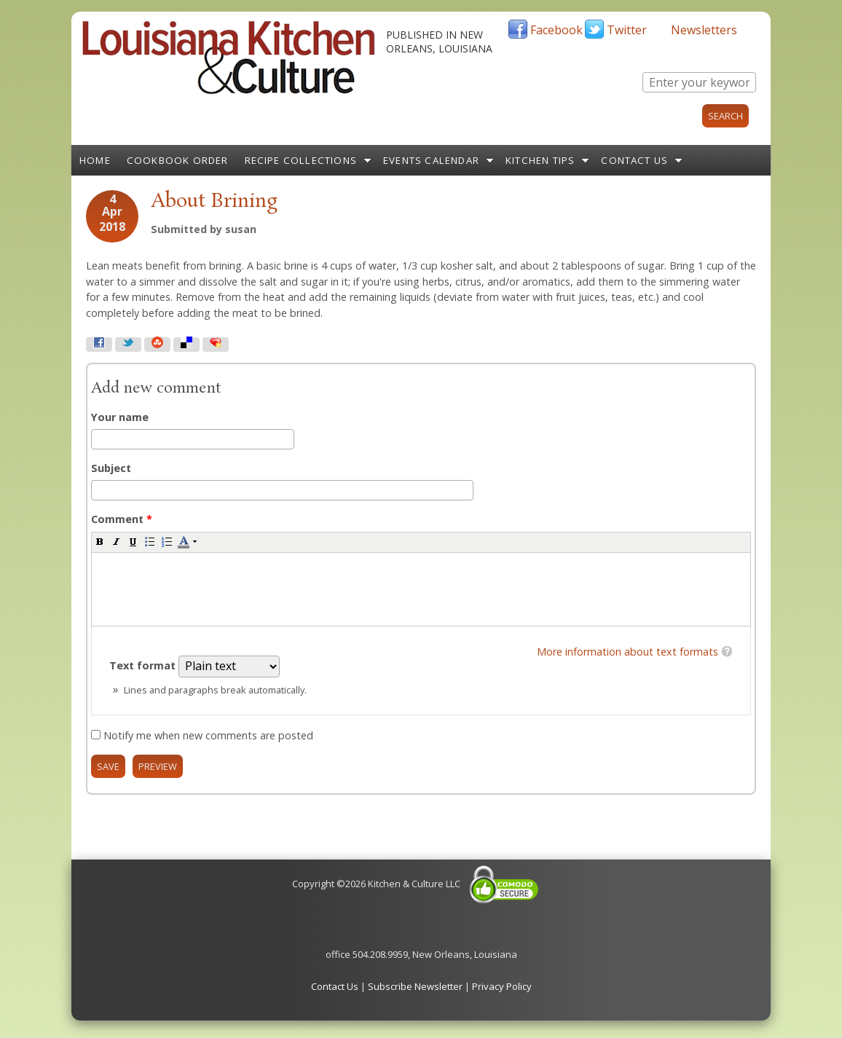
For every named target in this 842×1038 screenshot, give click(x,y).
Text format (143, 665)
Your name (120, 417)
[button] (100, 541)
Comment (121, 519)
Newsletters (704, 30)
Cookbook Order (178, 160)
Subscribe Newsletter (415, 986)
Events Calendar (431, 160)
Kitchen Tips (540, 160)
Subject (111, 468)
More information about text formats (627, 651)
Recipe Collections (301, 160)
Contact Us (634, 160)
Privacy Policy (502, 986)
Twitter (627, 30)
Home (95, 160)
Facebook (556, 30)
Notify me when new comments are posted (208, 735)
